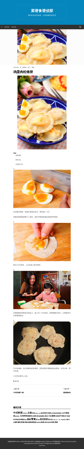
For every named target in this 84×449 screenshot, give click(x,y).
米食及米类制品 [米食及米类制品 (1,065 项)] (20, 419)
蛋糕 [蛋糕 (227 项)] (39, 419)
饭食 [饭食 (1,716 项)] (42, 422)
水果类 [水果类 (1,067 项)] (34, 416)
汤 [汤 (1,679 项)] (37, 416)
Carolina (73, 441)
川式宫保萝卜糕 (18, 392)
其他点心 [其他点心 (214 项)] (37, 413)
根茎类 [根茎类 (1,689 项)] (29, 416)
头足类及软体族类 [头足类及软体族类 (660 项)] (56, 413)
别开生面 (7, 27)
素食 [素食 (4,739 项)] (29, 419)
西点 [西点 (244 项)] (55, 419)
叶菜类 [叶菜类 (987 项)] (49, 413)
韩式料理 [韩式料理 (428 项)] (39, 422)
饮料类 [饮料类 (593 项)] (49, 422)
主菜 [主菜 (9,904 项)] (30, 412)
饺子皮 (17, 381)
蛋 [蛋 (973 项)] (36, 419)
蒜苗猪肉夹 (67, 392)
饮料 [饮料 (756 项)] (45, 422)
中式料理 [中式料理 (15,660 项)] (17, 412)
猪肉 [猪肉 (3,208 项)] (53, 416)
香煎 (33, 67)
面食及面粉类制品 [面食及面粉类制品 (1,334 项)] (30, 422)
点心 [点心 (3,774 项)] (46, 416)
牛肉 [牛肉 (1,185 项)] (50, 416)
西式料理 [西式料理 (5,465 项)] (44, 419)
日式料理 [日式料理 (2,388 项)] (23, 416)
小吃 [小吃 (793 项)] (62, 413)
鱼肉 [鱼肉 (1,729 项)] (52, 422)
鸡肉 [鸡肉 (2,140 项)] (56, 422)
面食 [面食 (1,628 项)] (22, 422)
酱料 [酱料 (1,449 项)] (19, 422)
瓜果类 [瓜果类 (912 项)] (58, 416)
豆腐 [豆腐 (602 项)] (67, 419)
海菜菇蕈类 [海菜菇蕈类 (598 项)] (41, 416)
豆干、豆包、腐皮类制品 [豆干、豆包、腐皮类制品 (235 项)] (61, 419)
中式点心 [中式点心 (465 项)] (25, 413)
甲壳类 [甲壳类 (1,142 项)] (62, 416)
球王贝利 (13, 27)
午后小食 (16, 67)
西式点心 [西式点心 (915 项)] (50, 419)
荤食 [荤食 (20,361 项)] (33, 419)
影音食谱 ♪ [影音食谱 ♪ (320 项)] (17, 416)
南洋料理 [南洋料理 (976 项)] (44, 413)
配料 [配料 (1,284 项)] (16, 422)
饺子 (29, 67)
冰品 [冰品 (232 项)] (40, 413)
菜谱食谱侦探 (42, 10)
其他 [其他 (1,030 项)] (33, 413)
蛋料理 (24, 67)
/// (1, 27)
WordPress (17, 441)
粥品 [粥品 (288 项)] (26, 419)
